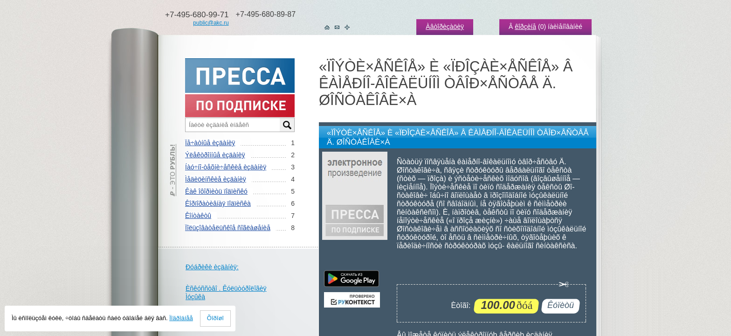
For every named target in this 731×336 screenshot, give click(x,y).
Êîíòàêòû (198, 215)
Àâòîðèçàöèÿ (445, 26)
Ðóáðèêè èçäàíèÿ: (212, 267)
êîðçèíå (525, 26)
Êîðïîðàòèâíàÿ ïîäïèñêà (218, 203)
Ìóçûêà (195, 297)
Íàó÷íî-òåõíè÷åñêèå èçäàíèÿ (225, 167)
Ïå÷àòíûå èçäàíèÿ (210, 143)
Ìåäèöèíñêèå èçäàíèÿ (215, 179)
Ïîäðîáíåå (181, 318)
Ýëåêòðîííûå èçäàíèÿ (215, 155)
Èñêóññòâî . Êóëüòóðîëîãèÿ (226, 288)
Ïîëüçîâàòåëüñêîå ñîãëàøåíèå (227, 227)
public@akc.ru (210, 23)
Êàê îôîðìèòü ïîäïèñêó (216, 191)
